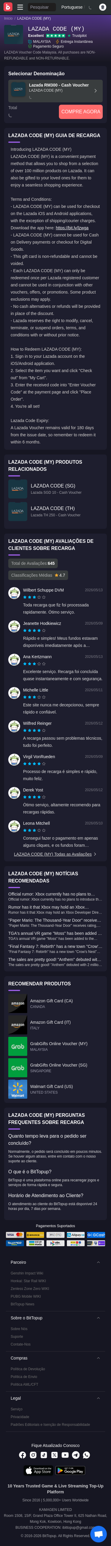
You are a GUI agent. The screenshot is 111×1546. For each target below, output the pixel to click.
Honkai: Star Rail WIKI (28, 1281)
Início (8, 18)
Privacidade (20, 1417)
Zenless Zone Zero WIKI (30, 1289)
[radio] (25, 597)
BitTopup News (22, 1304)
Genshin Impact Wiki (27, 1273)
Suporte (17, 1337)
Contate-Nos (20, 1344)
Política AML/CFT (24, 1384)
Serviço (16, 1409)
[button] (55, 1262)
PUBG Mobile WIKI (26, 1296)
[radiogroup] (34, 597)
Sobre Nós (19, 1329)
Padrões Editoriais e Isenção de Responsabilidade (50, 1425)
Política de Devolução (28, 1369)
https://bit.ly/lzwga (72, 227)
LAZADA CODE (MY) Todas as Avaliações (55, 854)
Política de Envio (24, 1377)
